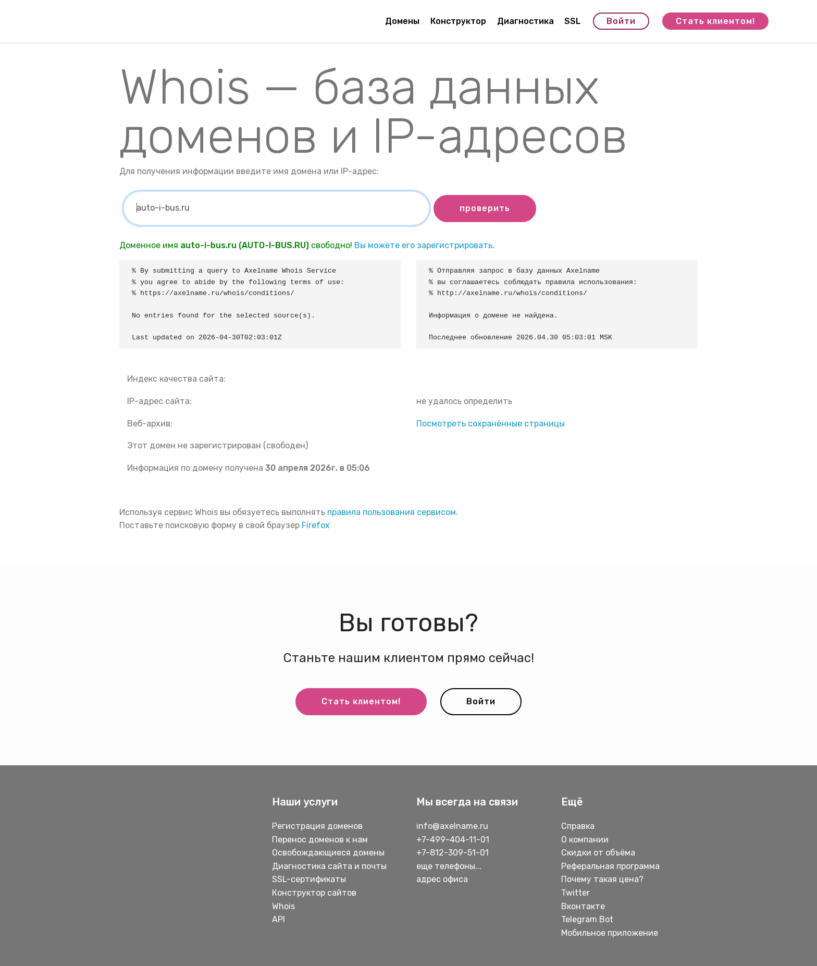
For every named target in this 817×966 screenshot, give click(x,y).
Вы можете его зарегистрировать (423, 245)
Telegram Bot (587, 919)
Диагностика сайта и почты (329, 866)
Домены (402, 21)
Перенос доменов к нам (320, 840)
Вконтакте (583, 906)
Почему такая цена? (602, 879)
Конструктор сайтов (314, 893)
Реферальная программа (610, 866)
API (278, 919)
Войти (621, 21)
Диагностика (525, 21)
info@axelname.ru (452, 826)
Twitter (575, 893)
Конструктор (458, 21)
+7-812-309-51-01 (452, 853)
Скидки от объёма (598, 853)
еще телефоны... (448, 866)
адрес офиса (442, 879)
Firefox (316, 525)
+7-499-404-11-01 (452, 840)
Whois (283, 906)
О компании (585, 840)
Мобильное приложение (609, 933)
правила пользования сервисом (391, 512)
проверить (485, 208)
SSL (572, 21)
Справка (578, 826)
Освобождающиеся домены (328, 853)
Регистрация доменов (317, 826)
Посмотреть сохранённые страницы (490, 424)
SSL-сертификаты (310, 879)
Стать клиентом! (715, 21)
